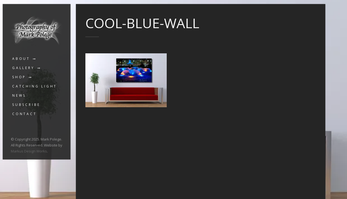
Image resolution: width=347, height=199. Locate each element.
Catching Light (34, 86)
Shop (19, 77)
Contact (24, 114)
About (21, 58)
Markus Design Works (29, 151)
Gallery (23, 68)
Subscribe (26, 104)
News (19, 95)
